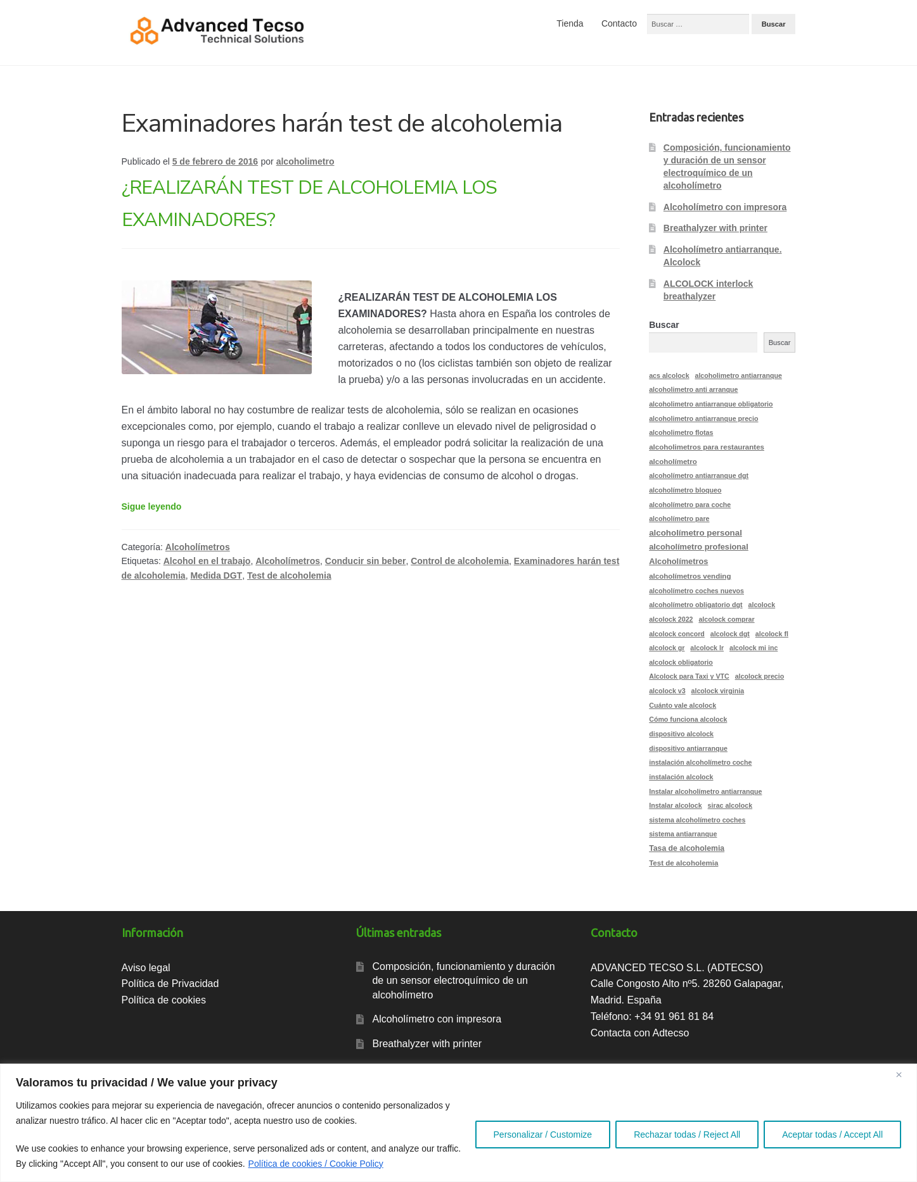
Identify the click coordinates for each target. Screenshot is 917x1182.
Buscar (664, 325)
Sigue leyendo (152, 506)
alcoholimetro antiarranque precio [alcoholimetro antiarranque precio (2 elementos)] (703, 418)
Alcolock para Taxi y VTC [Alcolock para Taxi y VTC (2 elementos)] (689, 676)
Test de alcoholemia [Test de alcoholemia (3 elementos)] (683, 863)
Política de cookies (164, 1000)
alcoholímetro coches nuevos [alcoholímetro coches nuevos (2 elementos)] (696, 590)
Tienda (569, 23)
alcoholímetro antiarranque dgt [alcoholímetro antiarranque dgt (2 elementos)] (698, 475)
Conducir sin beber (365, 561)
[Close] (903, 1074)
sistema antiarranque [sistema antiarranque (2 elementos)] (683, 834)
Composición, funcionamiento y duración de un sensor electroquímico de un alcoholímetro (463, 980)
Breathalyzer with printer (715, 228)
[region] (458, 1123)
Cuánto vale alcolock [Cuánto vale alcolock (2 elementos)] (682, 705)
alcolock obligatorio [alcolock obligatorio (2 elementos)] (681, 662)
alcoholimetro (305, 161)
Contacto (619, 23)
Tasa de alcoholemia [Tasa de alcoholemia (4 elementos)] (686, 848)
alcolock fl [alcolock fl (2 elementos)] (771, 634)
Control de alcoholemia (460, 561)
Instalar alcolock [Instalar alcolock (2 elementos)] (675, 805)
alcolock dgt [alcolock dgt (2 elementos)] (730, 634)
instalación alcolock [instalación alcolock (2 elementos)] (681, 777)
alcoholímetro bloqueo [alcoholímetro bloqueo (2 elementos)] (685, 490)
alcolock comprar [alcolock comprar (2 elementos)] (726, 619)
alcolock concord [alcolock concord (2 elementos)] (677, 634)
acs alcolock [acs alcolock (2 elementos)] (669, 375)
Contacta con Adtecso (640, 1033)
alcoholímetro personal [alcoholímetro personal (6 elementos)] (695, 533)
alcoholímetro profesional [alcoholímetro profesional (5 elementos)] (698, 546)
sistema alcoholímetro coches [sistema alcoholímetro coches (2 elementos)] (697, 820)
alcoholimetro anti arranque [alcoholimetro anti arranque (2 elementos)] (693, 389)
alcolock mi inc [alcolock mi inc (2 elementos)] (753, 647)
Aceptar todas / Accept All (832, 1134)
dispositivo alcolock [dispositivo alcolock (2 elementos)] (681, 734)
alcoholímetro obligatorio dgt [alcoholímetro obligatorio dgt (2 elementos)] (695, 604)
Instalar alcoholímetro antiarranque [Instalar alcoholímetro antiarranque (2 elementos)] (705, 791)
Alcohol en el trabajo (207, 561)
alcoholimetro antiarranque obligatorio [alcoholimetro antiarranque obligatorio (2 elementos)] (711, 404)
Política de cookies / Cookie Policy (315, 1164)
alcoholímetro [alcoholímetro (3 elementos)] (673, 461)
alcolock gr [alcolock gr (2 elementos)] (666, 647)
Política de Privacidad (170, 983)
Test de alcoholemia (289, 575)
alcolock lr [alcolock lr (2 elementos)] (707, 647)
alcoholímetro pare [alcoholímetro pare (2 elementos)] (679, 518)
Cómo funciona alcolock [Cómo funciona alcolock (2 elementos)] (688, 719)
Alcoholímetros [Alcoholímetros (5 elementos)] (678, 561)
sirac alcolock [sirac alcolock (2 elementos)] (730, 805)
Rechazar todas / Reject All (687, 1134)
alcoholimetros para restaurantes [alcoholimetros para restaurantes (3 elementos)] (706, 447)
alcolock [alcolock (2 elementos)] (762, 604)
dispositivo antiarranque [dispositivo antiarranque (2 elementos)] (688, 748)
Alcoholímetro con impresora (725, 207)
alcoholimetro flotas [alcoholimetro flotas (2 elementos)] (681, 432)
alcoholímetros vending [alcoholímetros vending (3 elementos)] (690, 576)
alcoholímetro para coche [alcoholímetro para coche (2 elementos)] (690, 504)
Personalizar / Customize (543, 1134)
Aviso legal (146, 967)
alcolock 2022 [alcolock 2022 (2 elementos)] (671, 619)
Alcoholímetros (197, 547)
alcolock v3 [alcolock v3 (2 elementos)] (667, 691)
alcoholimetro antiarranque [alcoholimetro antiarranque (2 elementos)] (738, 375)
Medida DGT (216, 575)
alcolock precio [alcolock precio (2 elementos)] (760, 676)
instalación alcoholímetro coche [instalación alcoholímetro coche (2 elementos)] (700, 762)
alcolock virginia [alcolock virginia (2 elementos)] (718, 691)
